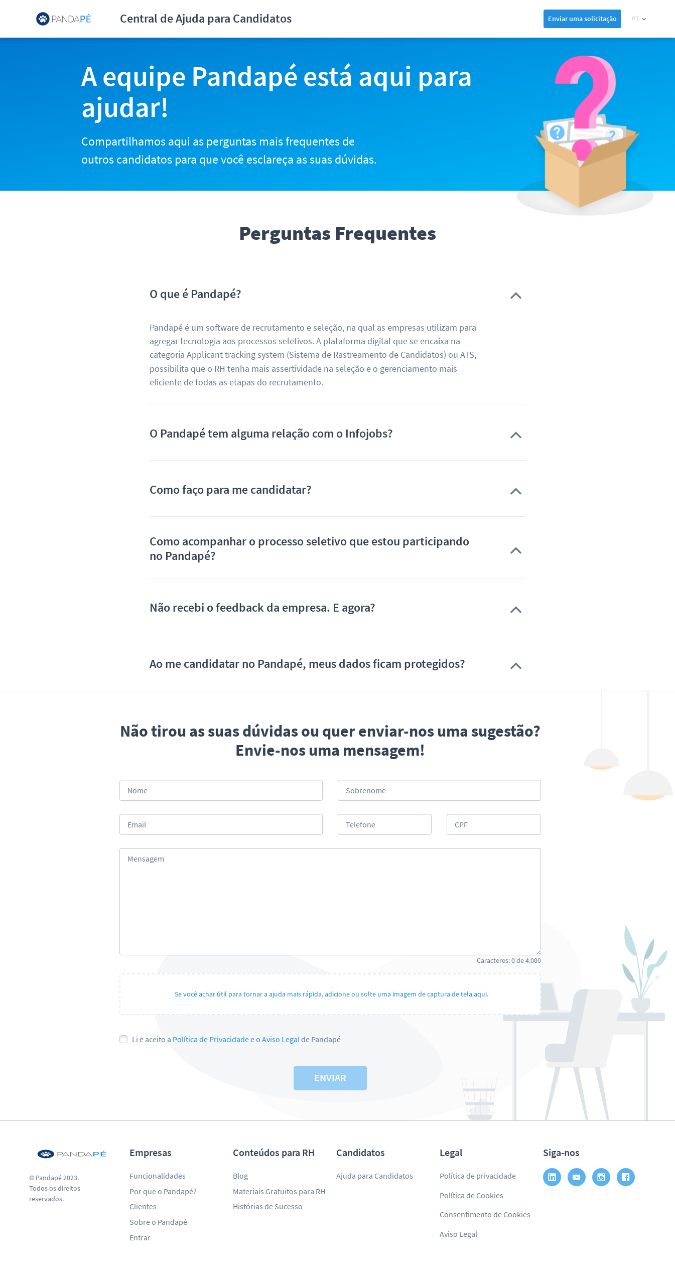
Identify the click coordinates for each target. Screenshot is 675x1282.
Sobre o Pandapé (158, 1222)
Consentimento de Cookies (485, 1214)
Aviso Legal (281, 1039)
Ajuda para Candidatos (374, 1176)
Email (136, 824)
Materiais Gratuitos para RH (279, 1191)
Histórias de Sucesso (268, 1206)
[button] (638, 19)
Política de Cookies (471, 1195)
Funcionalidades (157, 1176)
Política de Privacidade (211, 1039)
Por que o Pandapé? (163, 1191)
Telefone (360, 824)
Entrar (140, 1237)
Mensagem (145, 858)
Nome (137, 790)
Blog (240, 1176)
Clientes (143, 1206)
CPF (461, 824)
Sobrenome (366, 790)
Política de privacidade (478, 1176)
